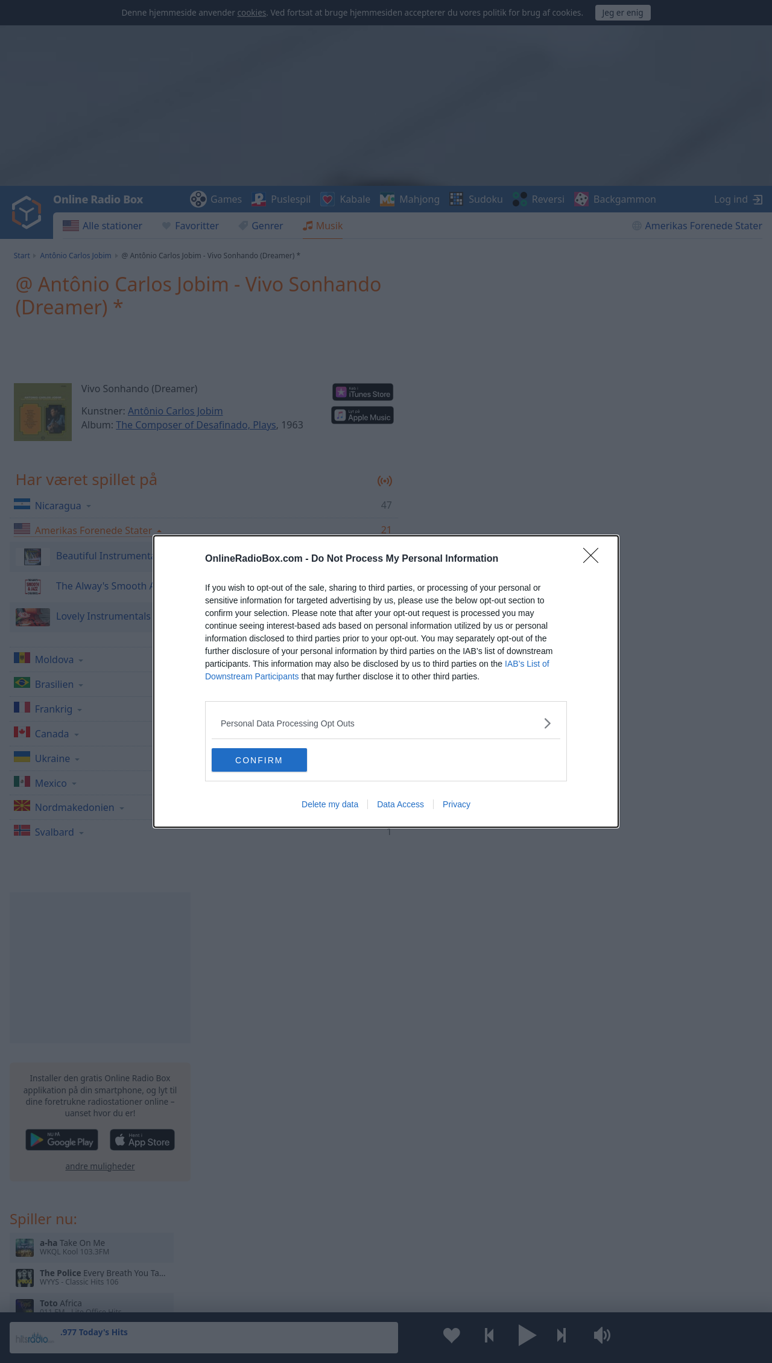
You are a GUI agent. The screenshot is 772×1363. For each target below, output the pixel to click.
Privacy (456, 805)
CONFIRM (269, 760)
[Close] (594, 559)
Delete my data (330, 805)
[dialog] (386, 682)
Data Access (400, 805)
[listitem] (386, 723)
